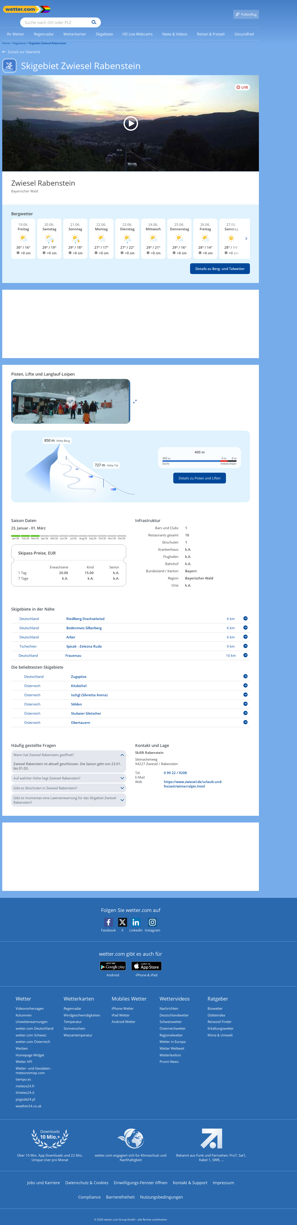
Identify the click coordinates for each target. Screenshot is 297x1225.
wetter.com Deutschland (34, 1022)
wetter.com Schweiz (31, 1029)
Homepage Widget (30, 1049)
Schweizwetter (171, 1015)
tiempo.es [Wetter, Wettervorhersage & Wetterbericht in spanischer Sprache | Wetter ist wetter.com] (23, 1074)
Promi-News (169, 1056)
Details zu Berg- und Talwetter (220, 262)
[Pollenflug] (246, 9)
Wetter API (24, 1056)
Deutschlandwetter (174, 1009)
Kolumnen (24, 1009)
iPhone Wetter (123, 1002)
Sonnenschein (74, 1022)
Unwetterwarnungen (32, 1015)
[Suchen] (128, 9)
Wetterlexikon (170, 1049)
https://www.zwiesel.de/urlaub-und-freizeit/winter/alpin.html (193, 777)
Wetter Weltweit (172, 1042)
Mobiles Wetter (129, 992)
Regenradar (72, 1002)
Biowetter (215, 1002)
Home (6, 37)
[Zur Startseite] (20, 9)
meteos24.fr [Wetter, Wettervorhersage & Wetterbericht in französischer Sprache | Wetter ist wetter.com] (25, 1080)
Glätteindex (216, 1009)
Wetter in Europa (173, 1036)
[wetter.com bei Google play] (113, 963)
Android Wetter (123, 1015)
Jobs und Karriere (43, 1177)
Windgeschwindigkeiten (82, 1009)
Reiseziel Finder (220, 1015)
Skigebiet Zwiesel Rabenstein (47, 37)
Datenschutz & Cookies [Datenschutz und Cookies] (86, 1177)
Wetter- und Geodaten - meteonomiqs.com (34, 1064)
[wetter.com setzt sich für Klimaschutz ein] (130, 1144)
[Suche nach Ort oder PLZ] (94, 9)
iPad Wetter (121, 1009)
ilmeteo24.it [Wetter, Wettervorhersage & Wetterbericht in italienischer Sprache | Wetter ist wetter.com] (25, 1087)
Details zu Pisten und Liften (200, 471)
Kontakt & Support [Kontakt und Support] (190, 1177)
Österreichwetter (173, 1022)
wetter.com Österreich (33, 1036)
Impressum (223, 1177)
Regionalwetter (171, 1029)
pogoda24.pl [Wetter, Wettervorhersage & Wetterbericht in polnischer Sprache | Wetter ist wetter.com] (25, 1094)
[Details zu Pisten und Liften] (130, 460)
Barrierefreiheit (120, 1191)
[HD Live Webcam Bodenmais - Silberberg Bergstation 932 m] (130, 117)
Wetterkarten (79, 992)
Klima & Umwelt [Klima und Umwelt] (220, 1029)
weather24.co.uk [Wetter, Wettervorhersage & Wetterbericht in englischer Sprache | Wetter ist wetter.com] (28, 1101)
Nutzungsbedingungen (161, 1191)
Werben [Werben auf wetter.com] (22, 1042)
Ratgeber (218, 992)
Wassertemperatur (78, 1029)
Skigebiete (19, 37)
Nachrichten (169, 1002)
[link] (15, 28)
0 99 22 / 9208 (175, 766)
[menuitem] (15, 27)
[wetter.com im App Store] (146, 963)
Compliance (89, 1191)
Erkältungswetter (221, 1022)
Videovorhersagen (30, 1002)
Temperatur (73, 1015)
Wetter (23, 992)
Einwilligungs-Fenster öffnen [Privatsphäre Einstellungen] (140, 1177)
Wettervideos (175, 992)
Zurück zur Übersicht (21, 45)
